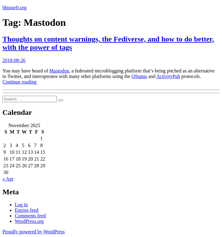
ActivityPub (168, 76)
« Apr (8, 178)
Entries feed (26, 210)
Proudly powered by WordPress (33, 231)
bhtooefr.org (14, 7)
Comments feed (30, 215)
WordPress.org (29, 221)
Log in (21, 204)
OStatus (139, 76)
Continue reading (19, 81)
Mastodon (59, 70)
